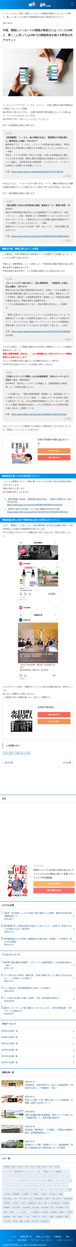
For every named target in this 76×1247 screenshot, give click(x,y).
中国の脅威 (21, 1239)
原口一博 (17, 1198)
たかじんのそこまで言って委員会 (36, 1171)
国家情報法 (39, 1198)
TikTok (56, 1167)
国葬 (47, 1198)
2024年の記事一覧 (9, 1037)
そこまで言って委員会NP (13, 1171)
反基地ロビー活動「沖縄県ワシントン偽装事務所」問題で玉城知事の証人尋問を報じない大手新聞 (49, 1146)
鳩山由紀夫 (45, 1220)
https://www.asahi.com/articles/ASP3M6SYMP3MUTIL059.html (34, 505)
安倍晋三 (16, 1202)
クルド (66, 1176)
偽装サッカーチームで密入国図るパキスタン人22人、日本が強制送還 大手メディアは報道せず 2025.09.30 (37, 1011)
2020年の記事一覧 (9, 1062)
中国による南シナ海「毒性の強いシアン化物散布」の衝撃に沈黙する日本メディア (49, 1101)
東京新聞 (44, 1207)
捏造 (45, 1202)
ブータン (54, 1185)
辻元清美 (7, 1220)
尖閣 (23, 1202)
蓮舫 (51, 1216)
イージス (7, 1176)
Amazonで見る (54, 451)
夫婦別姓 (7, 1202)
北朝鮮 (60, 1194)
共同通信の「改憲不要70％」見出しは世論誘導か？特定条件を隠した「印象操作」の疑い (49, 1086)
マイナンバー (8, 1189)
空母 (27, 1216)
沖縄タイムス (14, 1211)
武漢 (52, 1207)
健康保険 (16, 1194)
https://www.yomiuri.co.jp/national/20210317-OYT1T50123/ (38, 172)
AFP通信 (7, 1167)
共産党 (43, 1194)
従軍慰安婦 (31, 1202)
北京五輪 (52, 1194)
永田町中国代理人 (46, 707)
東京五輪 (35, 1207)
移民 (14, 1216)
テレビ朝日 (47, 1180)
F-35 (25, 1167)
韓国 (11, 753)
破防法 (61, 1211)
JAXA (32, 1167)
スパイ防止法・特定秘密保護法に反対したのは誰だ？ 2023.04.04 (28, 989)
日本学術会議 (54, 1202)
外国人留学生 (56, 1198)
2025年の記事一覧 (9, 1031)
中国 (5, 753)
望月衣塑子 (17, 1207)
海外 (68, 1236)
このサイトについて (64, 1239)
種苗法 (20, 1216)
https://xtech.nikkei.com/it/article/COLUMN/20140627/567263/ (39, 414)
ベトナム (63, 1185)
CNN (19, 1167)
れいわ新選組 (56, 1171)
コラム (14, 13)
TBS (49, 1167)
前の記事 (9, 763)
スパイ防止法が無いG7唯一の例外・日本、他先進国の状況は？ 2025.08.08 (32, 999)
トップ (6, 13)
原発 (24, 1198)
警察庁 (66, 1216)
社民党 (69, 1211)
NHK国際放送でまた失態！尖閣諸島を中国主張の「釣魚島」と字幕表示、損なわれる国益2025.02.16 (37, 942)
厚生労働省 (8, 1198)
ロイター (45, 1189)
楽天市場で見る (54, 457)
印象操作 (57, 1236)
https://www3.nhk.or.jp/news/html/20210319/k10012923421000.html (37, 512)
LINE (27, 753)
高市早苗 (35, 1220)
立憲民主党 (19, 753)
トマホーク (58, 1180)
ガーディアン (57, 1176)
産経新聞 (53, 1211)
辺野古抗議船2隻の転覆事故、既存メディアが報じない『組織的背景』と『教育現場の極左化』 (49, 1116)
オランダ (46, 1176)
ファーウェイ (24, 1185)
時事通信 (7, 1207)
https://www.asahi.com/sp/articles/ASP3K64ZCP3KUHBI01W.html (40, 236)
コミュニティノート (11, 1180)
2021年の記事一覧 (9, 1056)
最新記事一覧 (26, 1236)
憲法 (39, 1202)
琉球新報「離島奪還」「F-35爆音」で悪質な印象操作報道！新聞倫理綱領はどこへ (49, 1131)
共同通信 (35, 1194)
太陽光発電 (68, 1198)
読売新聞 (59, 1216)
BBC (13, 1167)
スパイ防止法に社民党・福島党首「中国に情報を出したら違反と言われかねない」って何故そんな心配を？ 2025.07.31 (37, 978)
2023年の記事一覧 (9, 1043)
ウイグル (16, 1176)
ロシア (53, 1189)
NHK (43, 1167)
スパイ (37, 1180)
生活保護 (44, 1211)
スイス (30, 1180)
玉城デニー (26, 1211)
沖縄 (5, 1211)
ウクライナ (26, 1176)
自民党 (44, 1216)
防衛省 (15, 1220)
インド (65, 1171)
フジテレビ (35, 1185)
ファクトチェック (10, 1185)
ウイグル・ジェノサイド (41, 1239)
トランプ (67, 1180)
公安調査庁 (26, 1194)
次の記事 (67, 763)
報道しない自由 (42, 1236)
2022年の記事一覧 (9, 1050)
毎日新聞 (59, 1207)
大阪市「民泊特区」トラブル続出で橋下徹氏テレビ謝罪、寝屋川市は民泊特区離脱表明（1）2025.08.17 (37, 916)
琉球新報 (35, 1211)
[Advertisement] (38, 779)
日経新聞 (65, 1202)
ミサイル (19, 1189)
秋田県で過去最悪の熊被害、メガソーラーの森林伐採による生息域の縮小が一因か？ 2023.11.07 (37, 965)
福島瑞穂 (7, 1216)
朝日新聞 (26, 1207)
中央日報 (7, 1194)
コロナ (23, 1180)
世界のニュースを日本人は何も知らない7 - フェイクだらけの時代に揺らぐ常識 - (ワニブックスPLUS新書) (54, 874)
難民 (21, 1220)
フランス (45, 1185)
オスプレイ (36, 1176)
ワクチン (61, 1189)
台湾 (30, 1198)
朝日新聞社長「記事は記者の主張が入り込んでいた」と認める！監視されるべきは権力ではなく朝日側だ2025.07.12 (37, 929)
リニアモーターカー (32, 1189)
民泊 (66, 1207)
